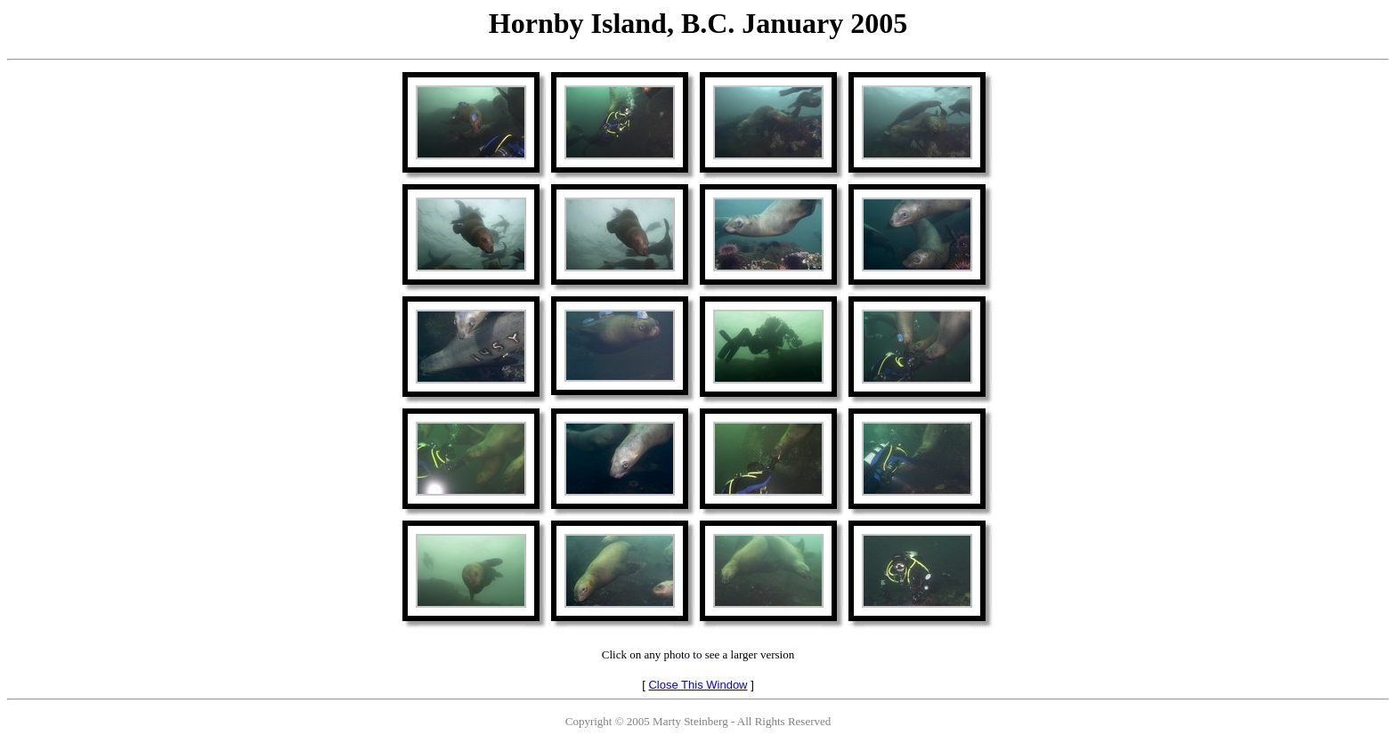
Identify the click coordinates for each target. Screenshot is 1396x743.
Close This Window (697, 684)
